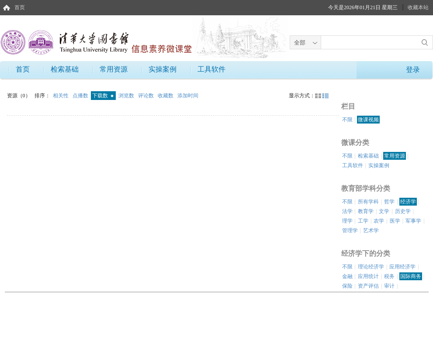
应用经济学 (402, 267)
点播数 (81, 96)
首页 (19, 7)
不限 (347, 120)
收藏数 (166, 96)
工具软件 (211, 69)
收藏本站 (418, 7)
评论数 (146, 96)
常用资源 (114, 69)
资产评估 (368, 286)
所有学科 (368, 202)
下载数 (103, 96)
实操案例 (163, 69)
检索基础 (65, 69)
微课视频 (368, 120)
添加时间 (187, 96)
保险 (347, 286)
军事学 (413, 221)
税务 (389, 276)
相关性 (61, 96)
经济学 (408, 202)
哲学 (389, 202)
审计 (389, 286)
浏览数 (126, 96)
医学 (395, 221)
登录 (413, 69)
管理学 (350, 230)
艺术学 (371, 230)
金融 (347, 276)
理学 (347, 221)
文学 (384, 211)
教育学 (366, 211)
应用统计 (368, 276)
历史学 (403, 211)
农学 (379, 221)
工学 (363, 221)
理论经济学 (371, 267)
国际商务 (410, 276)
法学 (347, 211)
